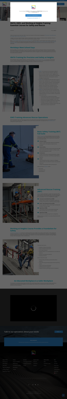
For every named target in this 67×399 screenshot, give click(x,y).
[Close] (55, 4)
